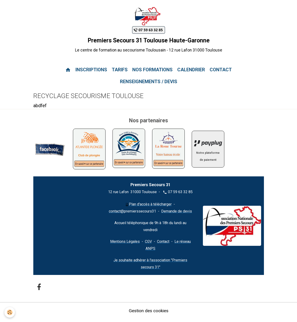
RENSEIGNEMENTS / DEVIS (148, 85)
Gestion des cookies (148, 314)
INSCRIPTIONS (91, 73)
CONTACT (221, 73)
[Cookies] (10, 312)
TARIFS (120, 73)
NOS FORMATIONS (152, 73)
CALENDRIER (191, 73)
